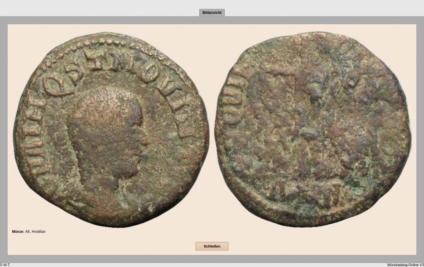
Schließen (212, 246)
